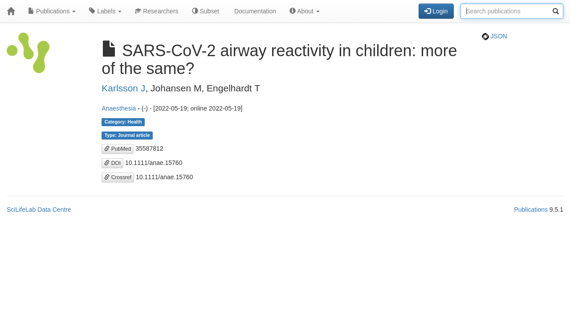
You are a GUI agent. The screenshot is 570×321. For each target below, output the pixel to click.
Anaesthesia (119, 108)
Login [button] (436, 11)
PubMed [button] (117, 149)
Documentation (254, 11)
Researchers (156, 11)
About (304, 11)
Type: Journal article (127, 135)
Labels (105, 11)
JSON (494, 36)
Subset (205, 11)
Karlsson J (123, 88)
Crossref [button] (117, 177)
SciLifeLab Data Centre (39, 209)
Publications (52, 11)
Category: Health (123, 122)
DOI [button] (112, 163)
